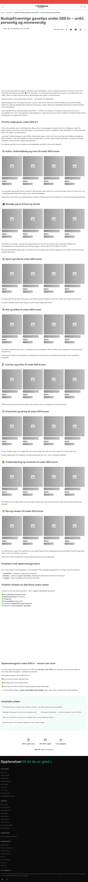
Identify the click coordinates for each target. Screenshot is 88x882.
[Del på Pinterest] (76, 29)
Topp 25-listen (5, 822)
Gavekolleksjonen (6, 859)
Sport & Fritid (4, 778)
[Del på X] (66, 29)
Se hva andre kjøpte (6, 825)
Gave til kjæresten (6, 810)
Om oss (3, 857)
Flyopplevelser (5, 775)
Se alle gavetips (5, 828)
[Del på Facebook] (71, 29)
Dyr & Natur (4, 790)
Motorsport (4, 772)
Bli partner (4, 862)
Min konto (3, 865)
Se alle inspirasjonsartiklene (9, 836)
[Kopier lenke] (85, 29)
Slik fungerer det (5, 851)
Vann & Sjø (4, 787)
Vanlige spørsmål (6, 854)
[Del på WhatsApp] (80, 29)
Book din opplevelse (6, 848)
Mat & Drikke (4, 784)
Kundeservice (5, 845)
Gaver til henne (5, 807)
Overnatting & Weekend (7, 796)
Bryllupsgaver (5, 816)
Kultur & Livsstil (5, 793)
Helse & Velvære (5, 781)
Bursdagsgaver (5, 819)
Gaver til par (4, 813)
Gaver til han (4, 804)
